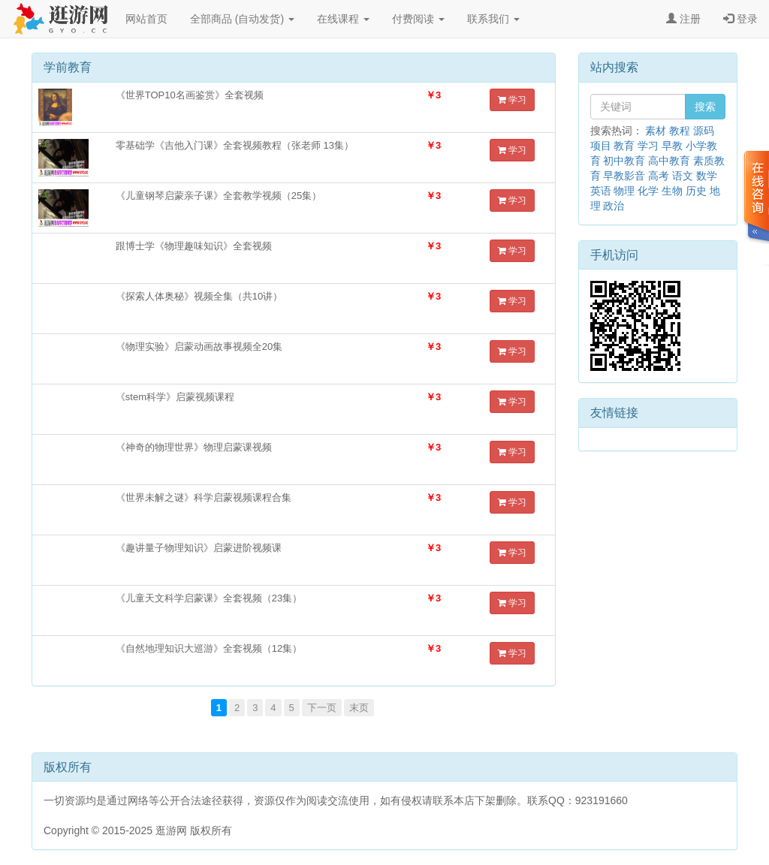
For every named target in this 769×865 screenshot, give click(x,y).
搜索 (705, 107)
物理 (624, 191)
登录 (740, 19)
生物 (672, 191)
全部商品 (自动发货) (242, 19)
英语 (600, 191)
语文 (682, 176)
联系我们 (493, 19)
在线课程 (343, 19)
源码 (703, 131)
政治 (613, 206)
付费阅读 (418, 19)
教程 (679, 131)
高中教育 (669, 161)
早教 (672, 146)
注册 (683, 19)
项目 (600, 146)
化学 (648, 191)
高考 (658, 176)
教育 (624, 146)
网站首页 (146, 19)
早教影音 (624, 176)
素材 (655, 131)
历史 (696, 191)
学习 (512, 100)
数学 (706, 176)
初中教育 (624, 161)
